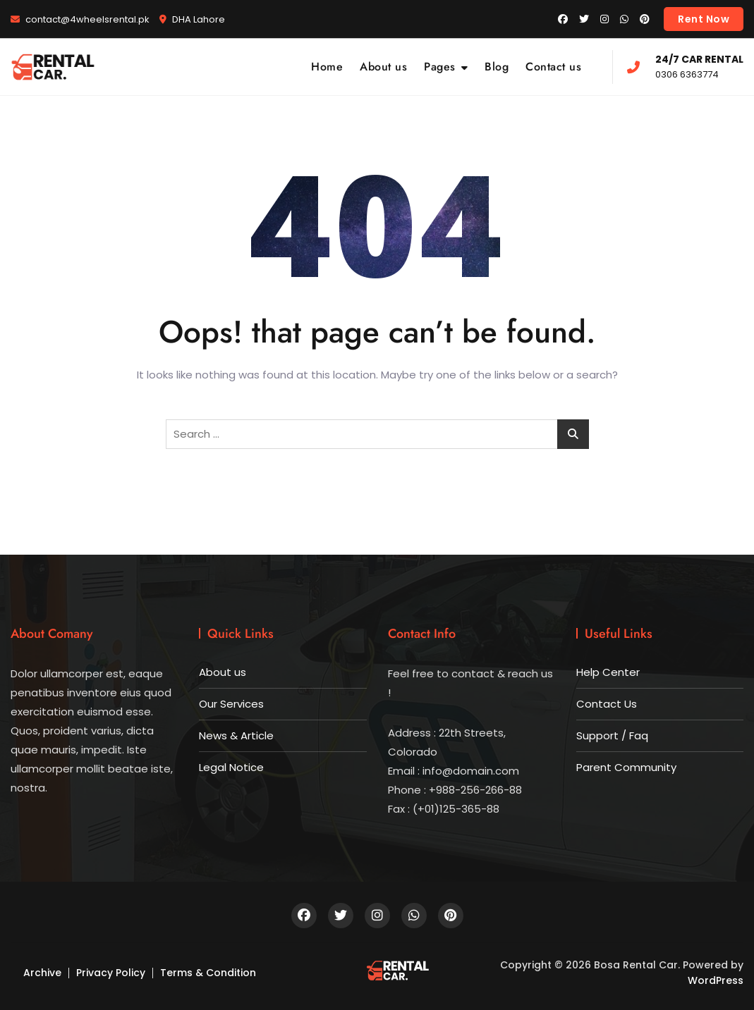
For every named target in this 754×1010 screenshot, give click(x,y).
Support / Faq (612, 735)
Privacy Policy (110, 973)
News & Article (236, 735)
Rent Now (703, 19)
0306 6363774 (685, 65)
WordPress (715, 980)
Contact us (553, 66)
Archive (42, 973)
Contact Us (606, 703)
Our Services (231, 703)
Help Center (608, 672)
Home (327, 66)
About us (383, 66)
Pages (440, 66)
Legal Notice (231, 767)
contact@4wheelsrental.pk (80, 19)
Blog (497, 66)
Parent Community (626, 767)
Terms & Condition (208, 973)
